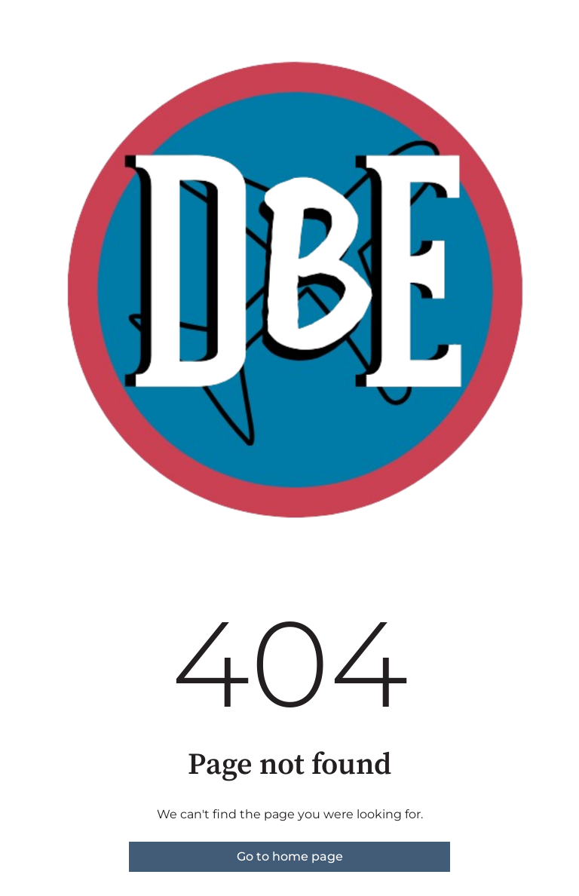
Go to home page (290, 856)
